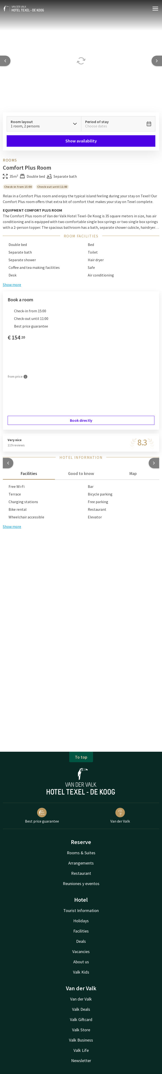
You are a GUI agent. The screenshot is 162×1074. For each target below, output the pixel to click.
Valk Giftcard (81, 1019)
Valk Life (81, 1050)
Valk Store (81, 1029)
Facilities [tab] (29, 473)
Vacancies (81, 951)
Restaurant (81, 873)
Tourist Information (81, 910)
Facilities (81, 931)
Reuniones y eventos (81, 883)
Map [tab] (133, 473)
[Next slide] (157, 61)
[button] (8, 463)
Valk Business (81, 1040)
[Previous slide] (5, 61)
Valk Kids (81, 972)
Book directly (81, 420)
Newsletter (81, 1060)
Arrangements (81, 863)
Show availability (81, 141)
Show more (12, 526)
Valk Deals (81, 1009)
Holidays (81, 920)
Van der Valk (81, 999)
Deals (81, 941)
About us (81, 962)
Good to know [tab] (81, 473)
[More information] (25, 376)
